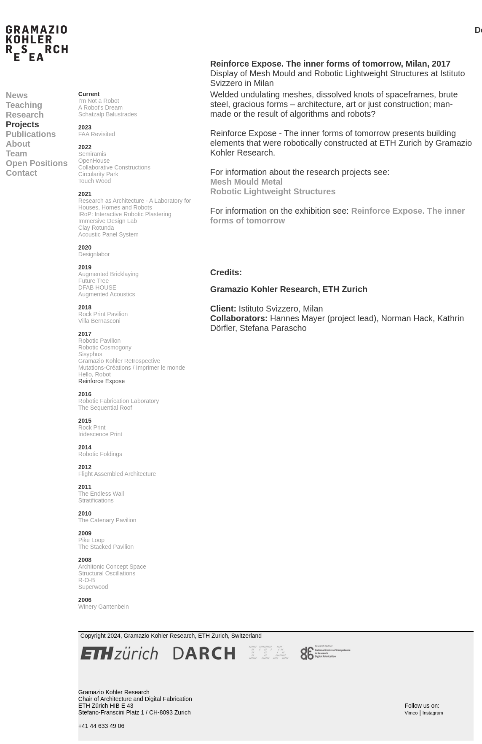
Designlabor (94, 254)
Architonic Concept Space (112, 566)
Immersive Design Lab (107, 221)
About (18, 143)
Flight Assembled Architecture (117, 473)
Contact (21, 172)
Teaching (24, 105)
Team (16, 153)
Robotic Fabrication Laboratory (118, 401)
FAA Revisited (96, 134)
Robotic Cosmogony (104, 347)
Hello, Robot (94, 374)
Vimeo (411, 712)
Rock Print (92, 427)
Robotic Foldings (100, 454)
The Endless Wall (101, 493)
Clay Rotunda (96, 227)
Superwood (93, 586)
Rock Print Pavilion (103, 314)
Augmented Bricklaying (108, 274)
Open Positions (37, 163)
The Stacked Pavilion (106, 546)
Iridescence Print (100, 434)
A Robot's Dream (100, 107)
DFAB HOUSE (97, 287)
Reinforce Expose (101, 381)
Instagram (433, 712)
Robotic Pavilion (99, 340)
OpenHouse (94, 160)
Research (25, 114)
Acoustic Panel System (108, 234)
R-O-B (86, 580)
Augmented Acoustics (106, 294)
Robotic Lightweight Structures (273, 191)
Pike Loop (91, 540)
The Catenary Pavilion (107, 520)
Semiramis (92, 153)
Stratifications (96, 500)
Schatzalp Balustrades (107, 114)
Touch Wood (94, 180)
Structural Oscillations (106, 573)
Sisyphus (90, 354)
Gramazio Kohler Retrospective (119, 360)
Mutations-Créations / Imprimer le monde (131, 367)
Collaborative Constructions (114, 167)
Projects (22, 124)
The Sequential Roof (105, 407)
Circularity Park (98, 174)
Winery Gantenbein (103, 606)
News (17, 95)
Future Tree (93, 280)
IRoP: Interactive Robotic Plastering (124, 214)
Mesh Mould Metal (246, 181)
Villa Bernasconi (99, 320)
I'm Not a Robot (98, 100)
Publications (31, 134)
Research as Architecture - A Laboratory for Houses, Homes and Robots (134, 204)
